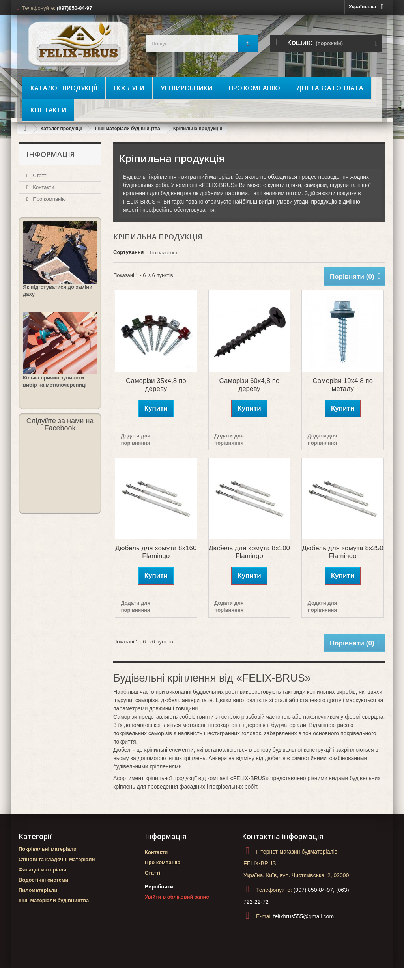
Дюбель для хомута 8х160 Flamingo (155, 552)
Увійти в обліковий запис (177, 897)
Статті (40, 175)
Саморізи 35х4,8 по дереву (156, 384)
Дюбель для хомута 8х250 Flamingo (342, 552)
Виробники (159, 887)
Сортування (128, 252)
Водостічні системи (44, 880)
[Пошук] (248, 43)
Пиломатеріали (38, 890)
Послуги (129, 88)
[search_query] (202, 43)
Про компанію (254, 88)
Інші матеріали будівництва (127, 128)
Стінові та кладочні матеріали (57, 859)
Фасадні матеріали (43, 870)
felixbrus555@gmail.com (303, 916)
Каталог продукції (63, 88)
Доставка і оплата (329, 88)
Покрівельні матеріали (48, 849)
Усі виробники (187, 88)
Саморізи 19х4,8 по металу (342, 384)
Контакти (48, 110)
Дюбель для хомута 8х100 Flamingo (249, 552)
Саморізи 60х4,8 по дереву (249, 384)
